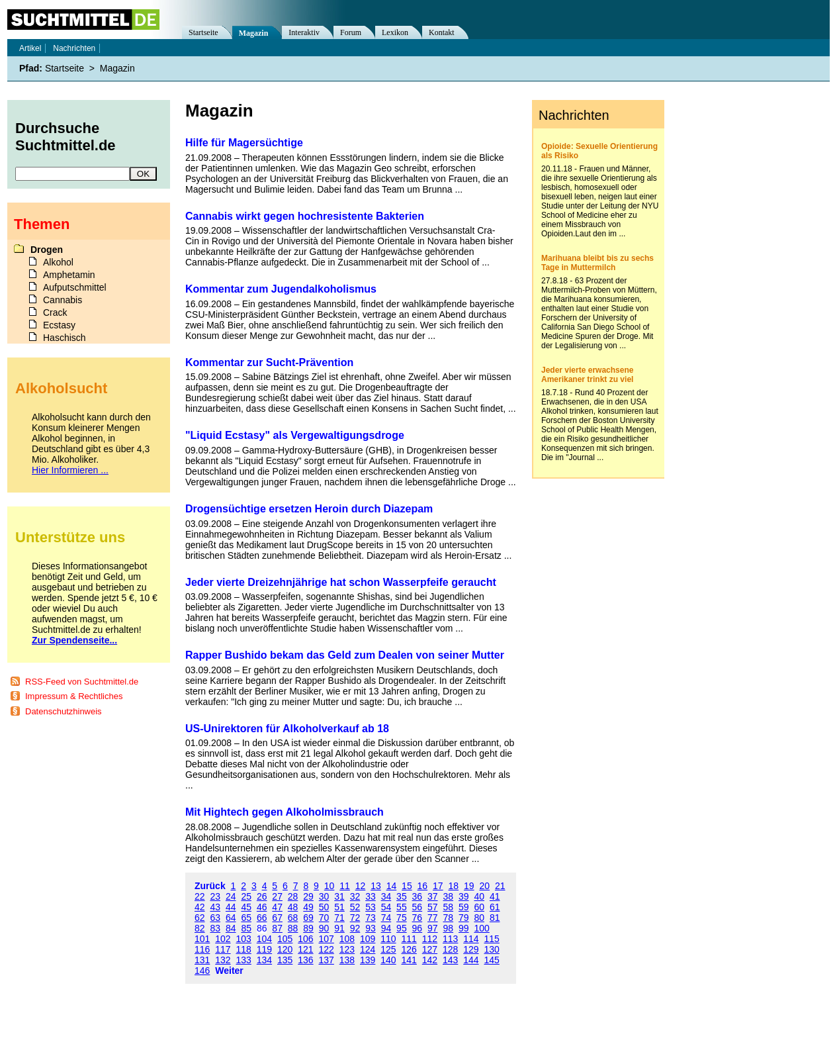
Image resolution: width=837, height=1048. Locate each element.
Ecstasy (59, 325)
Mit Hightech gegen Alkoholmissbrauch (284, 812)
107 (326, 938)
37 (432, 896)
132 (222, 960)
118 (243, 949)
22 (200, 896)
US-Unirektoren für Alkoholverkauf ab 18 (287, 728)
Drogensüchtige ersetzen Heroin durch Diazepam (309, 508)
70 (324, 917)
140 (388, 960)
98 (448, 928)
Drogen (46, 249)
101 (202, 938)
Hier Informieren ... (70, 470)
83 (215, 928)
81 (495, 917)
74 (386, 917)
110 (388, 938)
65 (246, 917)
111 (409, 938)
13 (376, 886)
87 (277, 928)
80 (479, 917)
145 (492, 960)
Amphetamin (69, 274)
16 (423, 886)
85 (246, 928)
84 (231, 928)
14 (391, 886)
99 (464, 928)
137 (326, 960)
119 (264, 949)
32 (355, 896)
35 (401, 896)
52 (355, 907)
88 (293, 928)
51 (339, 907)
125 (388, 949)
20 (484, 886)
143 (450, 960)
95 (401, 928)
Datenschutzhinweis (63, 711)
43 (215, 907)
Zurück (210, 886)
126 (409, 949)
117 (222, 949)
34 (386, 896)
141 (409, 960)
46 (262, 907)
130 (492, 949)
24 (231, 896)
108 (347, 938)
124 (367, 949)
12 (360, 886)
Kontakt (442, 32)
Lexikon (395, 32)
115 (492, 938)
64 (231, 917)
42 (200, 907)
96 (417, 928)
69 (308, 917)
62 (200, 917)
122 (326, 949)
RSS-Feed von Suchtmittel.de (81, 682)
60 (479, 907)
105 (284, 938)
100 (481, 928)
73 (370, 917)
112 (429, 938)
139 (367, 960)
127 (429, 949)
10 (329, 886)
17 (438, 886)
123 (347, 949)
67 (277, 917)
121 (305, 949)
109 (367, 938)
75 (401, 917)
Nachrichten (74, 48)
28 (293, 896)
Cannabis (62, 300)
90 (324, 928)
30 (324, 896)
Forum (350, 32)
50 (324, 907)
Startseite (203, 32)
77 (432, 917)
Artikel (30, 48)
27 (277, 896)
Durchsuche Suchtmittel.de (65, 137)
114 (470, 938)
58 (448, 907)
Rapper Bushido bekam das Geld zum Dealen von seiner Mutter (344, 655)
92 (355, 928)
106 (305, 938)
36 (417, 896)
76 (417, 917)
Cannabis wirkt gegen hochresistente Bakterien (304, 216)
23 (215, 896)
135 (284, 960)
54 (386, 907)
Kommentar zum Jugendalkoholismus (280, 289)
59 (464, 907)
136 (305, 960)
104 (264, 938)
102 (222, 938)
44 (231, 907)
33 (370, 896)
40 (479, 896)
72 (355, 917)
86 (262, 928)
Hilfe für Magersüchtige (244, 142)
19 (469, 886)
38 (448, 896)
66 (262, 917)
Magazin (254, 33)
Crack (55, 312)
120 (284, 949)
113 (450, 938)
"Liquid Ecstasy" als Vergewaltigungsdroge (294, 435)
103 (243, 938)
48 (293, 907)
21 (500, 886)
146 (202, 970)
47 (277, 907)
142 (429, 960)
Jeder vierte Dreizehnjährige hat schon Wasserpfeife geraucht (340, 582)
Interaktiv (304, 32)
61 (495, 907)
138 (347, 960)
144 (470, 960)
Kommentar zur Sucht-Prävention (269, 362)
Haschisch (64, 337)
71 (339, 917)
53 (370, 907)
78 (448, 917)
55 (401, 907)
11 (344, 886)
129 (470, 949)
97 (432, 928)
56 (417, 907)
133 (243, 960)
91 (339, 928)
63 (215, 917)
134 (264, 960)
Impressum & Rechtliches (73, 696)
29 (308, 896)
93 (370, 928)
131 (202, 960)
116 (202, 949)
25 (246, 896)
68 (293, 917)
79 (464, 917)
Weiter (229, 970)
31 (339, 896)
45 (246, 907)
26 (262, 896)
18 (454, 886)
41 (495, 896)
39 (464, 896)
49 (308, 907)
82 (200, 928)
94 (386, 928)
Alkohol (58, 262)
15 (407, 886)
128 (450, 949)
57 (432, 907)
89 (308, 928)
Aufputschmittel (75, 287)
